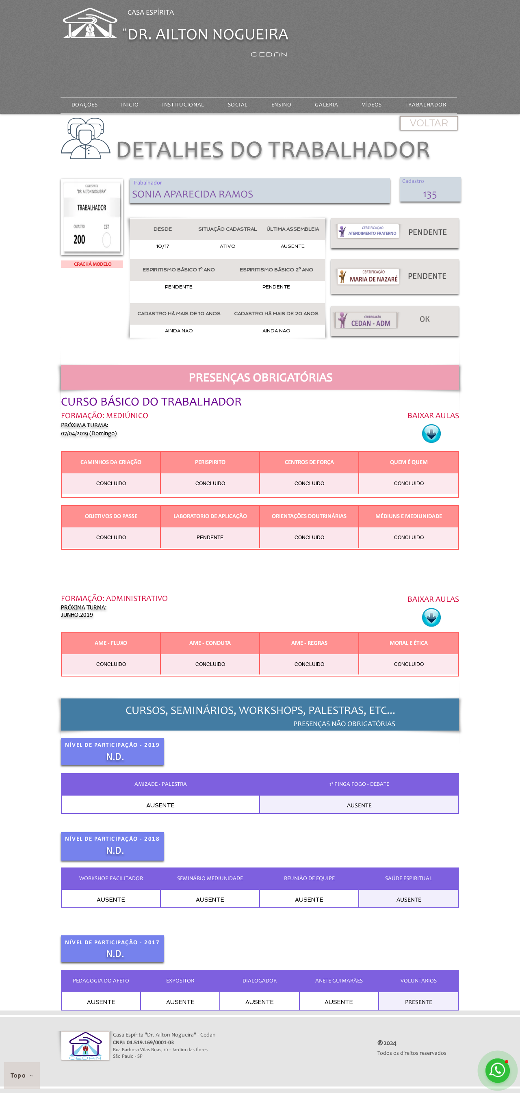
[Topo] (22, 1075)
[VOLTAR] (429, 123)
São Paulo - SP (132, 1056)
